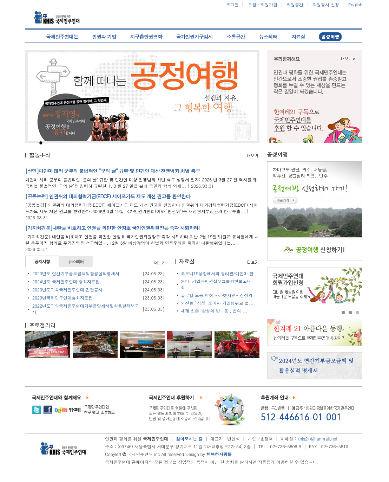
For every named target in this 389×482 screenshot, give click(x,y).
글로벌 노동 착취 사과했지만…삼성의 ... (220, 295)
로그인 (232, 4)
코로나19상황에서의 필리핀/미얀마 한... (219, 273)
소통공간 (236, 36)
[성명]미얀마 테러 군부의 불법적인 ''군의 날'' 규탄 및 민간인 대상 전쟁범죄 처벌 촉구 (112, 170)
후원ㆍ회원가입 (262, 4)
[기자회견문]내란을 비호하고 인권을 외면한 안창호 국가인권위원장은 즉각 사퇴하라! (112, 227)
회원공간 (294, 4)
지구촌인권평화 (146, 36)
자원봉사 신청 (325, 4)
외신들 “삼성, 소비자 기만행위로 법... (217, 303)
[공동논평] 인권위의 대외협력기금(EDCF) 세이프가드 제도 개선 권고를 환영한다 (107, 196)
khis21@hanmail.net (317, 439)
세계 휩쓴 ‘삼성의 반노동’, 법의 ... (214, 311)
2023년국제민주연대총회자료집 (62, 298)
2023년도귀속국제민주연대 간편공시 (67, 290)
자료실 (298, 36)
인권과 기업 (104, 36)
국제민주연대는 (62, 36)
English (355, 4)
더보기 (160, 263)
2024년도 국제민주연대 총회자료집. (66, 281)
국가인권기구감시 (194, 36)
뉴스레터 (268, 36)
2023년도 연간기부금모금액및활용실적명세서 (75, 273)
